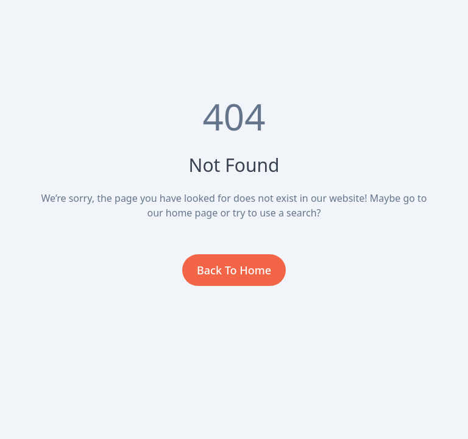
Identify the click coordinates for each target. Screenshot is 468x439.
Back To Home (234, 270)
